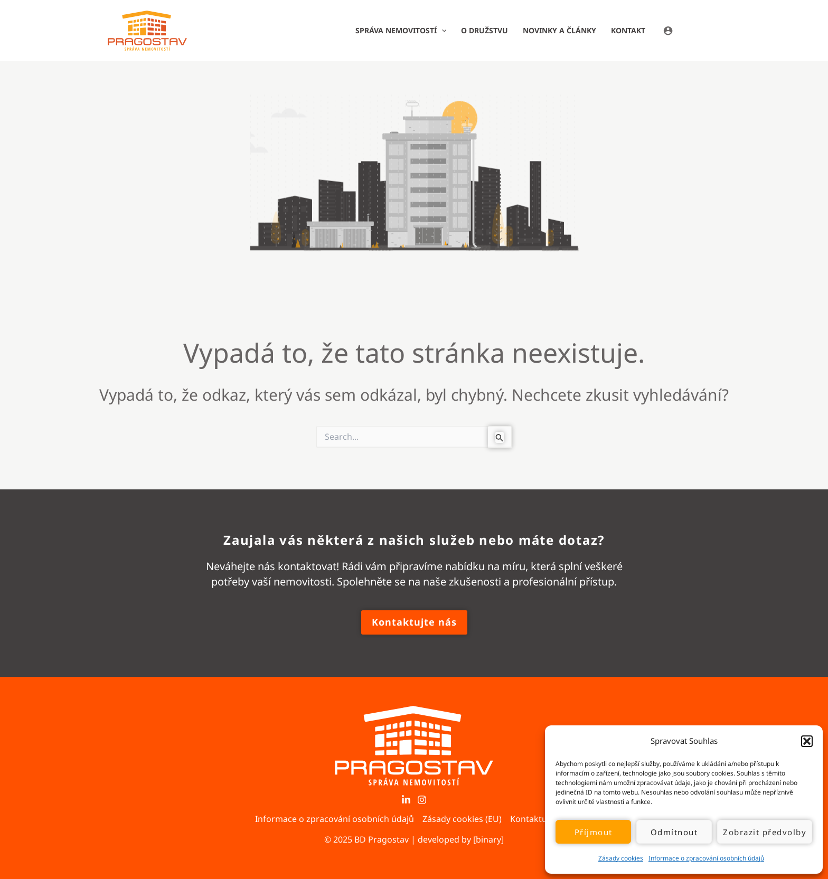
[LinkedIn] (406, 800)
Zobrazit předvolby (764, 832)
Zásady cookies (620, 858)
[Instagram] (422, 800)
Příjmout (594, 832)
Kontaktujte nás (541, 819)
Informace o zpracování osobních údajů (706, 858)
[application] (441, 31)
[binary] (488, 839)
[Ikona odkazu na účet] (691, 30)
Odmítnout (674, 832)
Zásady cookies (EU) (462, 819)
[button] (807, 741)
